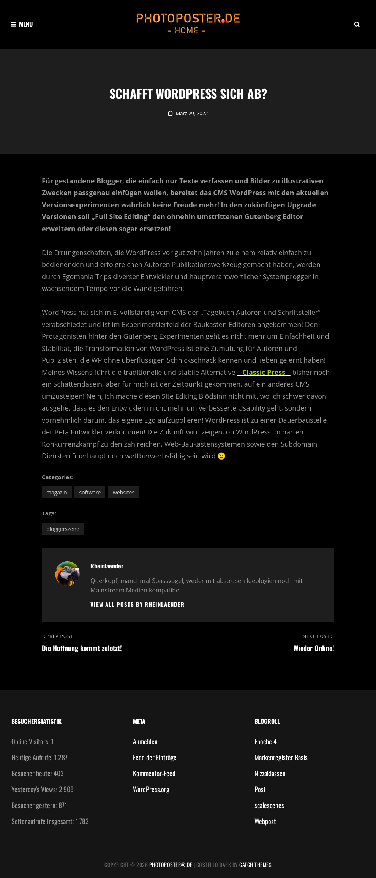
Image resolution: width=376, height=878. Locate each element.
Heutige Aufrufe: (32, 757)
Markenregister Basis (281, 757)
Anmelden (145, 741)
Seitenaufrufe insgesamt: (43, 821)
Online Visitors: (31, 741)
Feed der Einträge (155, 757)
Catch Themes (255, 865)
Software (90, 492)
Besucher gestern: (34, 805)
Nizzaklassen (270, 773)
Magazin (56, 492)
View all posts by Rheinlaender (137, 604)
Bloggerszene (62, 528)
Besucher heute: (32, 773)
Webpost (265, 821)
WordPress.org (151, 789)
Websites (123, 492)
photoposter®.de (171, 865)
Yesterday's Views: (35, 789)
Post (260, 789)
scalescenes (269, 805)
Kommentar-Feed (154, 773)
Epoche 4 (265, 741)
